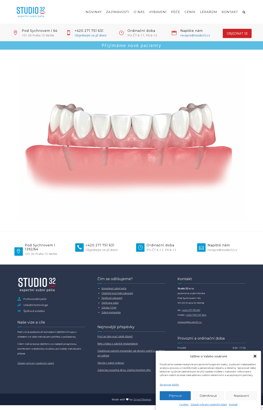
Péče (175, 12)
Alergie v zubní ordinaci (110, 363)
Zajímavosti (117, 12)
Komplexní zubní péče (113, 288)
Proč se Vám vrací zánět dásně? (115, 336)
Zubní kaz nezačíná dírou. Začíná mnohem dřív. (124, 370)
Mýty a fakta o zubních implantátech (117, 343)
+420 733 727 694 (196, 314)
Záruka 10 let (108, 307)
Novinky (94, 12)
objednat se (237, 33)
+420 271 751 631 (191, 310)
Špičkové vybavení (111, 298)
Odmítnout (208, 396)
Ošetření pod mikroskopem (117, 293)
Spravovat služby (169, 384)
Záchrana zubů (109, 303)
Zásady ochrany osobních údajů (209, 404)
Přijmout (175, 396)
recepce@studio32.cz (195, 35)
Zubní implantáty (111, 312)
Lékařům (208, 12)
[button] (255, 356)
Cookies (184, 404)
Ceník (190, 12)
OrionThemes (142, 399)
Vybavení (158, 12)
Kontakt (233, 404)
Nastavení (241, 396)
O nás (139, 12)
